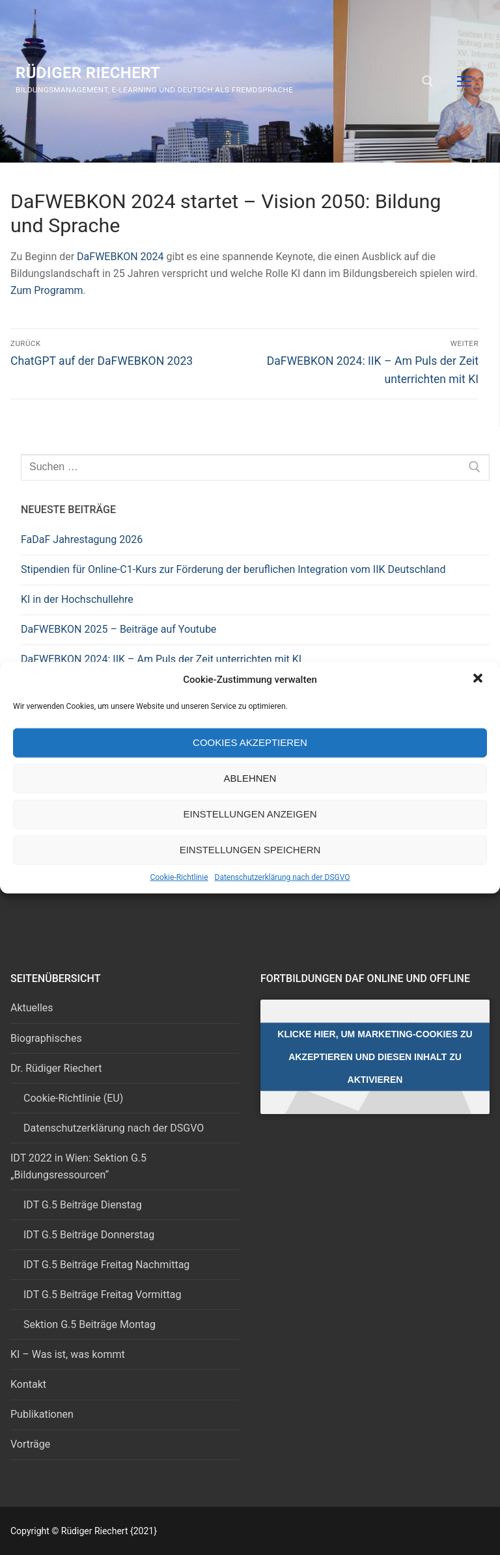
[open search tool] (428, 81)
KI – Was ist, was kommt (67, 1354)
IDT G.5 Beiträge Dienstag (82, 1205)
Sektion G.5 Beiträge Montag (89, 1324)
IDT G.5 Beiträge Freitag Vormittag (102, 1294)
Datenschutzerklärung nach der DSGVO (282, 876)
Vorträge (30, 1444)
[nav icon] (464, 81)
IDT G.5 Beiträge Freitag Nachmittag (106, 1264)
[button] (479, 679)
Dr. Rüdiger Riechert (56, 1068)
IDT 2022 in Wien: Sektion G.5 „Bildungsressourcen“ (78, 1166)
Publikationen (42, 1414)
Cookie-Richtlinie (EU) (73, 1098)
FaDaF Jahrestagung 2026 (82, 539)
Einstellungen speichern (250, 849)
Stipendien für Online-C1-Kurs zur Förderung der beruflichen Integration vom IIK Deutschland (233, 569)
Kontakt (28, 1384)
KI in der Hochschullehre (77, 599)
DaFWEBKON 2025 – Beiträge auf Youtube (118, 629)
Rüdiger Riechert (88, 73)
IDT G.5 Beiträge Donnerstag (88, 1235)
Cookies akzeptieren (250, 742)
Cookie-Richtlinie (179, 876)
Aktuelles (31, 1008)
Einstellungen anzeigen (249, 813)
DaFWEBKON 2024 (120, 256)
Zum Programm (46, 290)
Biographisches (46, 1038)
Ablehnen (250, 778)
